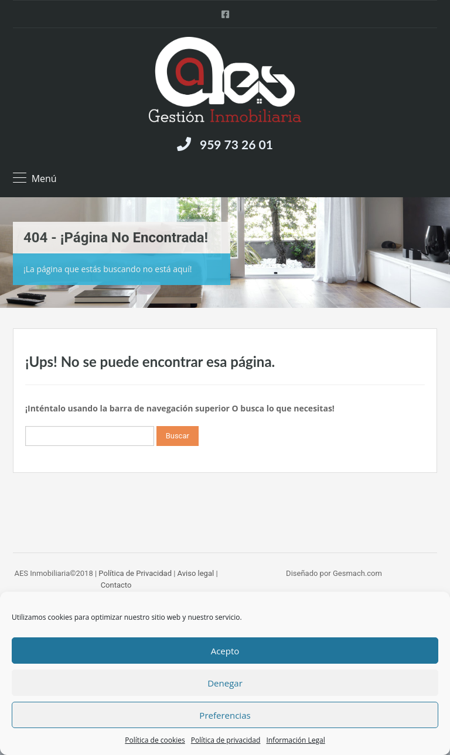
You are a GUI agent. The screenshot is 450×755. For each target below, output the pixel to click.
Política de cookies (155, 740)
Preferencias (224, 715)
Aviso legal (196, 573)
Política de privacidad (226, 740)
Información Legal (295, 740)
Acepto (225, 651)
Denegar (225, 683)
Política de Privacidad (135, 573)
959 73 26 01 (236, 144)
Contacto (116, 585)
